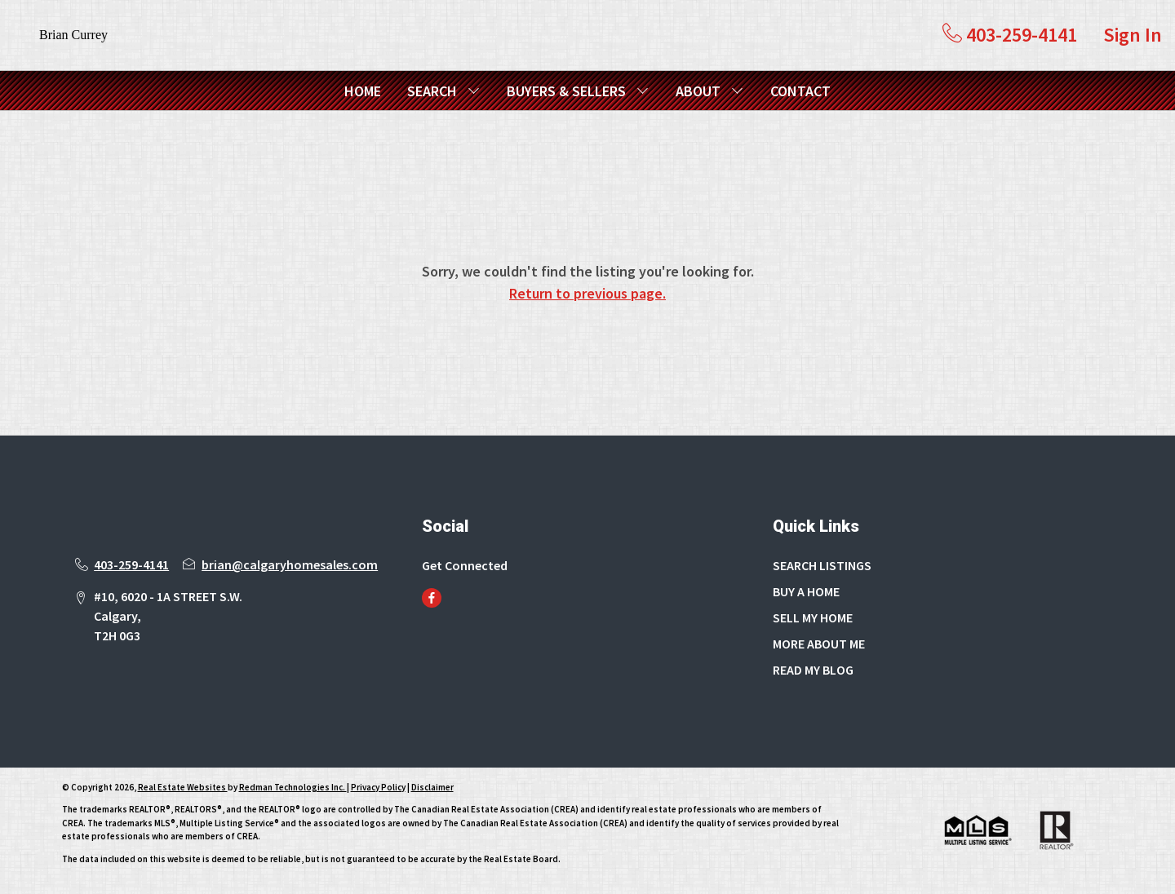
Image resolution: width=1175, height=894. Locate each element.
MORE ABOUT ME (819, 643)
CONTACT (800, 91)
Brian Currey (73, 35)
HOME (362, 91)
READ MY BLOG (813, 670)
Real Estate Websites (183, 787)
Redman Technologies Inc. (293, 787)
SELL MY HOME (813, 617)
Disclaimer (432, 787)
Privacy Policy (378, 787)
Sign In (1132, 34)
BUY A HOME (806, 591)
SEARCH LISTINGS (822, 565)
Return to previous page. (587, 293)
